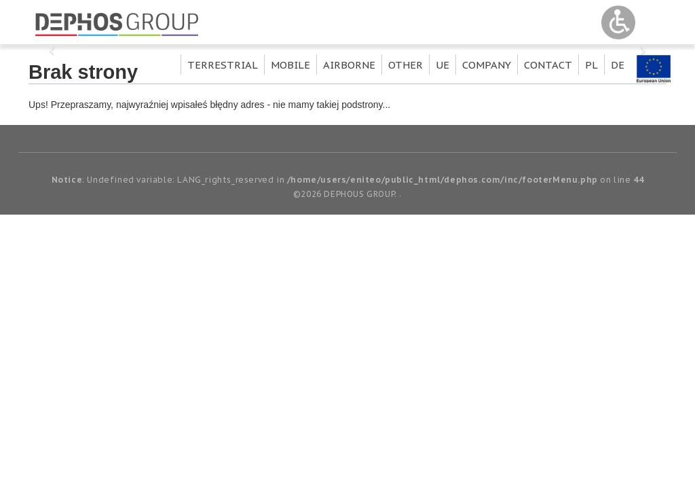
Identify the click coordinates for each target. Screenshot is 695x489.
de (617, 64)
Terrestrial (222, 64)
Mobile (290, 64)
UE (442, 64)
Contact (548, 64)
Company (486, 64)
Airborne (349, 64)
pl (591, 64)
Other (405, 64)
